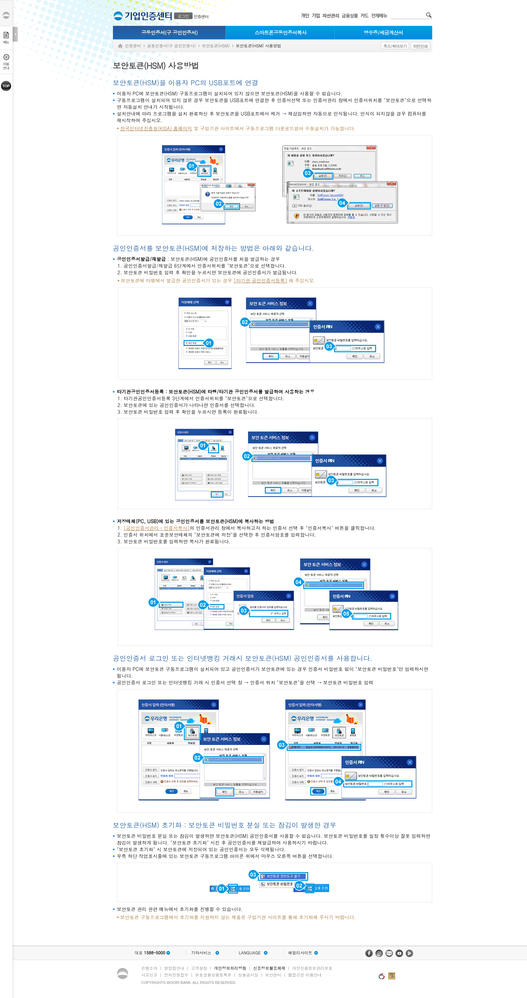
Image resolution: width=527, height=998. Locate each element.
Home (120, 46)
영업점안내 (174, 968)
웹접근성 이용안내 (305, 975)
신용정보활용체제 (269, 968)
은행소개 (149, 968)
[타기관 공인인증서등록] (260, 280)
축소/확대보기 (395, 46)
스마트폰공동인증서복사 (281, 32)
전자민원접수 (176, 975)
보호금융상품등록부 (213, 975)
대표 (149, 952)
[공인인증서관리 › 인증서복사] (157, 528)
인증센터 (201, 16)
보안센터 (273, 975)
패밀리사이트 (300, 952)
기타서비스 (201, 952)
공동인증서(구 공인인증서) (169, 32)
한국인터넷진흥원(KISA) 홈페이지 (156, 128)
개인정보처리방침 (230, 968)
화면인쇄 (420, 46)
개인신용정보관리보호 (312, 968)
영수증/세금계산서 (383, 32)
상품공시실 (248, 975)
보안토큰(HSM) (216, 45)
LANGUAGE (249, 952)
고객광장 (199, 968)
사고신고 (149, 975)
